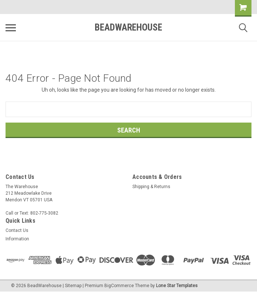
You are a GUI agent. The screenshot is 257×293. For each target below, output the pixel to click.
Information (17, 238)
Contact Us (17, 230)
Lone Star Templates (177, 285)
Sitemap (73, 285)
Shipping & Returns (151, 186)
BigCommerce (119, 285)
